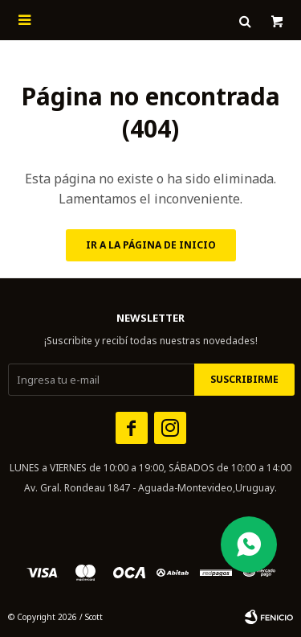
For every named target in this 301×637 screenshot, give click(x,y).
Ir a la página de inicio (151, 245)
